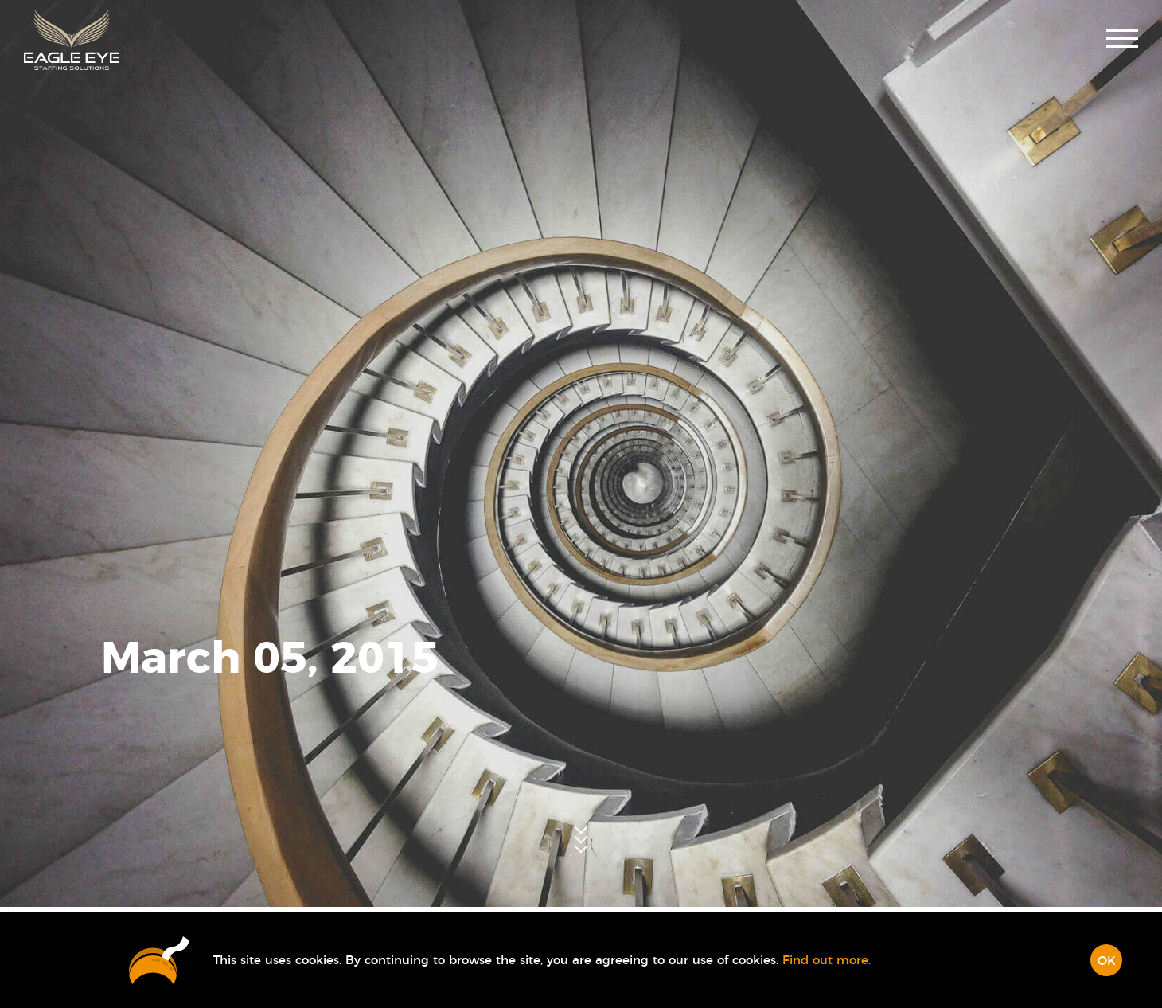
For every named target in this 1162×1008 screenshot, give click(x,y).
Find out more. (826, 961)
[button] (1122, 40)
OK (1107, 961)
